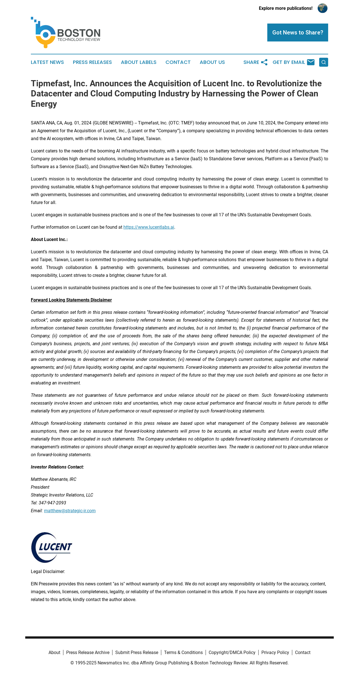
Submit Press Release (136, 652)
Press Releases (92, 62)
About (54, 652)
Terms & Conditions (183, 652)
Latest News (47, 62)
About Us (212, 62)
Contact (178, 62)
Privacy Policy (275, 652)
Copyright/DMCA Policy (232, 652)
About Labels (139, 62)
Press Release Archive (87, 652)
